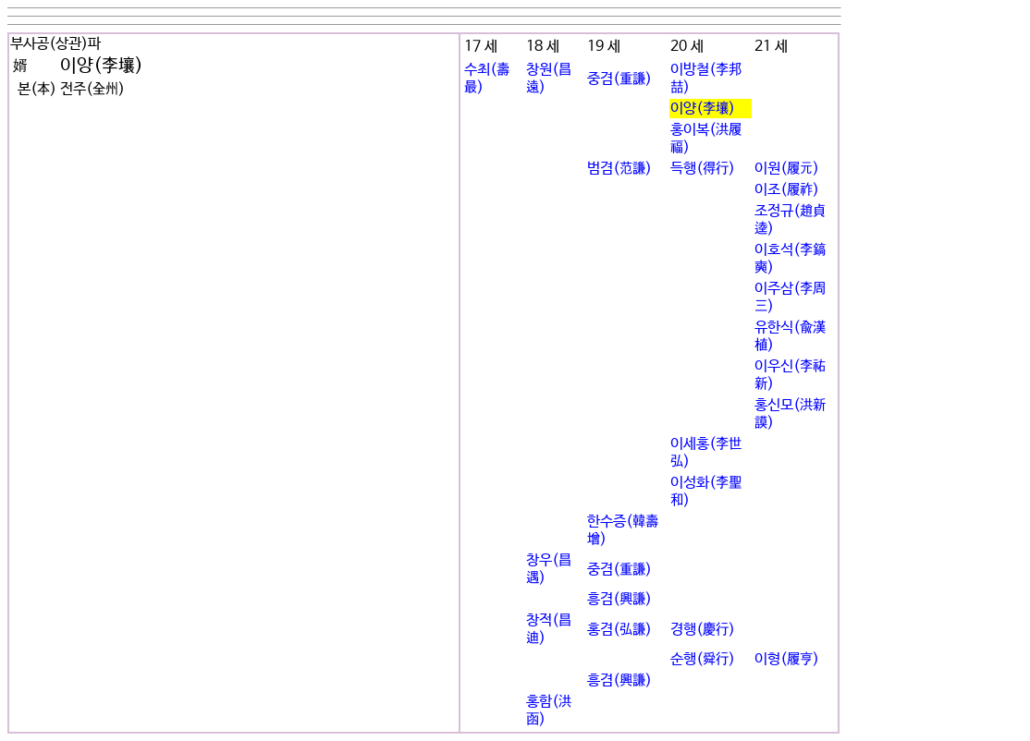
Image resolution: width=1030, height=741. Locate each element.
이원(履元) (786, 168)
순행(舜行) (702, 659)
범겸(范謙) (619, 168)
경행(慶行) (702, 629)
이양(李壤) (702, 108)
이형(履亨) (786, 659)
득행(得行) (702, 168)
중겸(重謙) (619, 79)
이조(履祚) (786, 190)
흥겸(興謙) (619, 599)
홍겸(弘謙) (619, 629)
